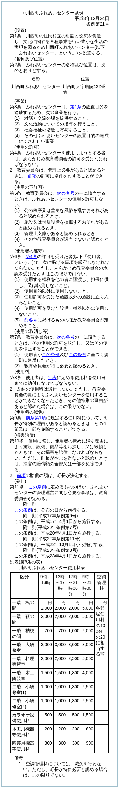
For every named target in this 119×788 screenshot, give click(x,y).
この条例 (51, 354)
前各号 (30, 319)
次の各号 (66, 193)
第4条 (31, 256)
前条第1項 (36, 417)
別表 (52, 377)
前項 (32, 175)
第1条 (76, 106)
